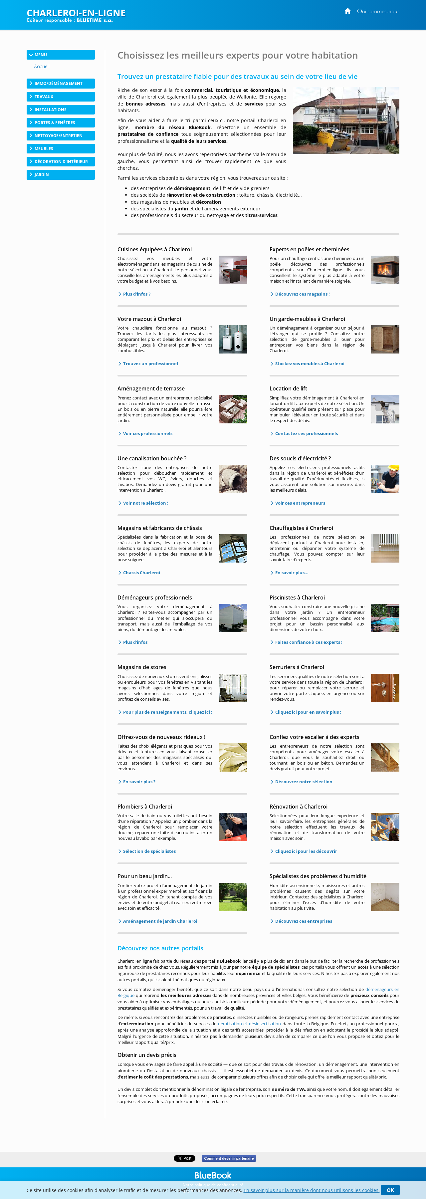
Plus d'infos (134, 642)
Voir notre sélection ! (145, 503)
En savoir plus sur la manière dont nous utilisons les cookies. (312, 1190)
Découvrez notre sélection (303, 782)
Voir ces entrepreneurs (299, 503)
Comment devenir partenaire (229, 1158)
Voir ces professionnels (147, 433)
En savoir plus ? (138, 782)
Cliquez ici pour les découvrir (305, 851)
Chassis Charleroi (141, 573)
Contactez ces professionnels (306, 433)
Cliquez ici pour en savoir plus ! (307, 712)
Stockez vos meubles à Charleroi (309, 363)
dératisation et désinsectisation (249, 1024)
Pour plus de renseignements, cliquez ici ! (167, 712)
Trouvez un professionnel (150, 363)
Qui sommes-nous (378, 12)
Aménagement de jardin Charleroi (159, 921)
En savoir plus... (291, 573)
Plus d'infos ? (136, 294)
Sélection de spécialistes (149, 851)
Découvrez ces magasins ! (302, 294)
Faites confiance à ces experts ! (308, 642)
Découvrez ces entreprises (303, 921)
